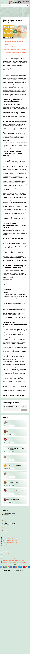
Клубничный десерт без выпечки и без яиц (16, 490)
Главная (2, 13)
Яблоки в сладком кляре (12, 456)
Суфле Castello (10, 473)
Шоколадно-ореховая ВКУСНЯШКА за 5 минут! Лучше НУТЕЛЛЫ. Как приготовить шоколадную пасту (16, 448)
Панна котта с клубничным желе (14, 439)
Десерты (7, 13)
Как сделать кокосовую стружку (14, 422)
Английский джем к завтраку (13, 499)
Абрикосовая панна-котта (12, 482)
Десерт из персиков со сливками (14, 465)
